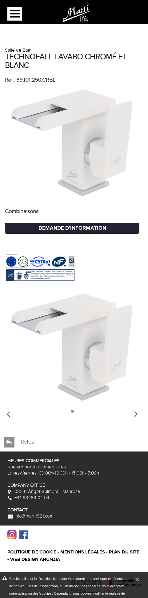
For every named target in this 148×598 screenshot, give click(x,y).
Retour (20, 442)
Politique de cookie (31, 552)
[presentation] (8, 413)
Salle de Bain (18, 50)
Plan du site (124, 552)
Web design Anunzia (35, 559)
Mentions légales (82, 552)
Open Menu (14, 14)
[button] (72, 411)
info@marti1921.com (30, 516)
